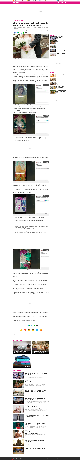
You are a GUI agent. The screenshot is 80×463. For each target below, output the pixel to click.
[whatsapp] (23, 33)
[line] (19, 33)
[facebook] (15, 33)
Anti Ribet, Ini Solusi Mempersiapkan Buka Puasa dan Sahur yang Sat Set (61, 87)
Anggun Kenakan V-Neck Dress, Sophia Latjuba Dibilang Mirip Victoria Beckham (30, 229)
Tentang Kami (46, 458)
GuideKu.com (54, 0)
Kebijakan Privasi (64, 458)
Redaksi (41, 458)
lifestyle (16, 349)
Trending (25, 3)
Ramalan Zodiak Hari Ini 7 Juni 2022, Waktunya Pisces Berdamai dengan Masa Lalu (30, 228)
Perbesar (46, 35)
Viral (14, 104)
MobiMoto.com (48, 0)
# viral (18, 320)
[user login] (58, 3)
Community (32, 3)
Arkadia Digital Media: (17, 0)
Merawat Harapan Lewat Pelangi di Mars (35, 448)
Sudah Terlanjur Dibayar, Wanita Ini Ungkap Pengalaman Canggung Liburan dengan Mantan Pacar (21, 352)
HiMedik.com (59, 0)
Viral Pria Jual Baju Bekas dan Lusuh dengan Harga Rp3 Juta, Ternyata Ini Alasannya (22, 365)
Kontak (36, 458)
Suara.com (24, 0)
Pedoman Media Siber (55, 458)
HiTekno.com (42, 0)
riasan (31, 67)
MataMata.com (30, 0)
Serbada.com (65, 0)
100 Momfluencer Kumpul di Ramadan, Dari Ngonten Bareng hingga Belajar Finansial (35, 390)
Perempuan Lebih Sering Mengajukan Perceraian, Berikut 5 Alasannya (28, 231)
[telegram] (21, 33)
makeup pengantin (24, 110)
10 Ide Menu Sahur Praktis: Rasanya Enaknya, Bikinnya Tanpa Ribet (61, 78)
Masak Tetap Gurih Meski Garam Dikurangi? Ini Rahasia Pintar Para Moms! (61, 74)
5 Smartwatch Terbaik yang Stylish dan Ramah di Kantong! (61, 83)
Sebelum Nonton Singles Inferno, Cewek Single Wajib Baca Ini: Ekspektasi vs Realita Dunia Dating (61, 91)
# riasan (33, 320)
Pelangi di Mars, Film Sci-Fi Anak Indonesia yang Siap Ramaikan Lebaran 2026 (36, 399)
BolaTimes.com (36, 0)
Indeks (44, 3)
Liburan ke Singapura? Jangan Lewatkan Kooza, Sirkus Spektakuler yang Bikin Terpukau (36, 424)
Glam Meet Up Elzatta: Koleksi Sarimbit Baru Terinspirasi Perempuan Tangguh (36, 407)
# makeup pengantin (26, 320)
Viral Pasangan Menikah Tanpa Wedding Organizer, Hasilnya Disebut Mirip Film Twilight (39, 352)
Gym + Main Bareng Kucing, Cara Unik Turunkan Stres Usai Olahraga (60, 37)
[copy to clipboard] (26, 33)
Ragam (39, 3)
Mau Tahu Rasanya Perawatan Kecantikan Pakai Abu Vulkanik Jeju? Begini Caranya (30, 232)
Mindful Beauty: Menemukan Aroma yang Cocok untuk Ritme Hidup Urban (37, 432)
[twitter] (17, 33)
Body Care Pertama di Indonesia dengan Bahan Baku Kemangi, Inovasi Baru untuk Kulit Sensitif (36, 382)
